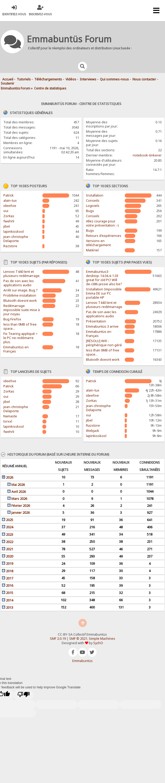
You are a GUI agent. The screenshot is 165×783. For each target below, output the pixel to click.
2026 (9, 477)
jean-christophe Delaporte (15, 239)
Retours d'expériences (103, 236)
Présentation (96, 321)
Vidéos (71, 79)
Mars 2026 (19, 498)
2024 (9, 527)
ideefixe (9, 206)
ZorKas (8, 216)
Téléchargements (48, 79)
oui (5, 211)
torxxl (7, 421)
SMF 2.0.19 (58, 638)
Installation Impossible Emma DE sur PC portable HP (104, 293)
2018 (9, 571)
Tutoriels (24, 79)
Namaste (10, 416)
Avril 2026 (18, 492)
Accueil (7, 79)
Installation (94, 195)
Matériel (92, 250)
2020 (9, 556)
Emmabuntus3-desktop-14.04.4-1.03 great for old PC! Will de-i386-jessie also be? (104, 277)
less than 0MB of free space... (20, 326)
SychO (98, 643)
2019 (9, 563)
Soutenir (7, 83)
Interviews (88, 79)
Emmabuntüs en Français (16, 349)
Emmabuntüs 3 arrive (102, 326)
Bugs (90, 211)
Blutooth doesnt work (20, 300)
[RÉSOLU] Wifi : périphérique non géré (104, 343)
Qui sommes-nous (114, 79)
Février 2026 (20, 505)
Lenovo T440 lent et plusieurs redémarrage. (21, 273)
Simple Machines (102, 638)
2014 (9, 600)
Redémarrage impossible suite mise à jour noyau (21, 310)
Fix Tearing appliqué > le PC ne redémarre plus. (20, 338)
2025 (9, 520)
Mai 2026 (18, 485)
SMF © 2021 (78, 638)
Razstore (10, 246)
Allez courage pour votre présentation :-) (102, 223)
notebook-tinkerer (147, 155)
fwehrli (8, 221)
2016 (9, 585)
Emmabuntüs (82, 661)
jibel (6, 226)
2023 (9, 534)
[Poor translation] (23, 694)
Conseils (92, 200)
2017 (9, 578)
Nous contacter (144, 79)
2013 (9, 607)
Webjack (92, 430)
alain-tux (10, 200)
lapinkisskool (13, 231)
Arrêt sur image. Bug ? (20, 290)
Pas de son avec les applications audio (18, 283)
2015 (9, 593)
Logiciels (92, 206)
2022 (9, 542)
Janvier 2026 (20, 512)
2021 (9, 549)
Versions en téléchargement (98, 243)
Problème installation (19, 295)
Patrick (8, 195)
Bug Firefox (12, 319)
